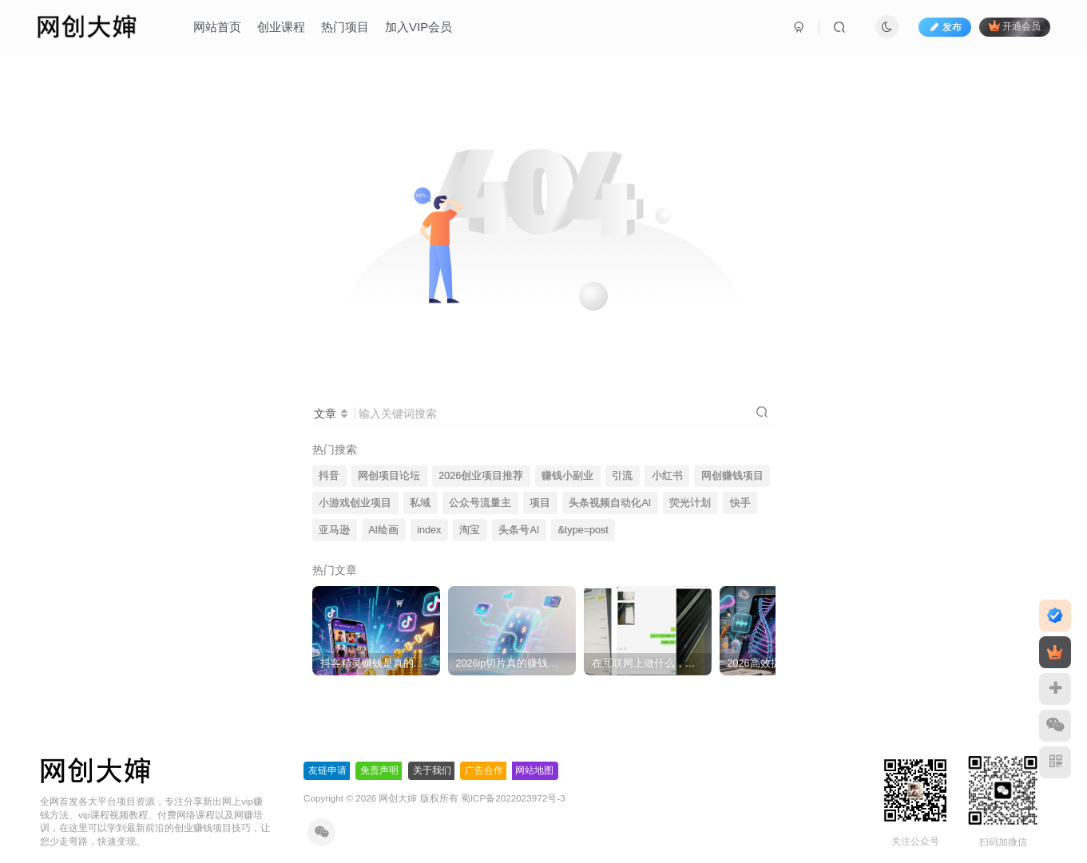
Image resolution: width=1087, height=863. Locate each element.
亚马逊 (334, 530)
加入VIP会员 (418, 27)
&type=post (582, 530)
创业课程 (281, 27)
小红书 (667, 475)
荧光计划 (690, 503)
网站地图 (534, 770)
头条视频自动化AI (610, 503)
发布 (945, 27)
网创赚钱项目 (732, 475)
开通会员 (1015, 26)
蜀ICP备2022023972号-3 (513, 798)
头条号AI (518, 530)
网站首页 (217, 27)
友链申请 (327, 770)
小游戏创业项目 (355, 503)
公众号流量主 (480, 503)
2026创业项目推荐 (480, 475)
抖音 (329, 475)
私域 (420, 503)
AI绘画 (383, 530)
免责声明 (379, 770)
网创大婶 (398, 798)
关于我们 (432, 770)
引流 (622, 475)
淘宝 (469, 530)
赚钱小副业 (567, 475)
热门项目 (345, 27)
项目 (540, 503)
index (429, 530)
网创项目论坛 (389, 475)
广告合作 (484, 770)
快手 (740, 503)
